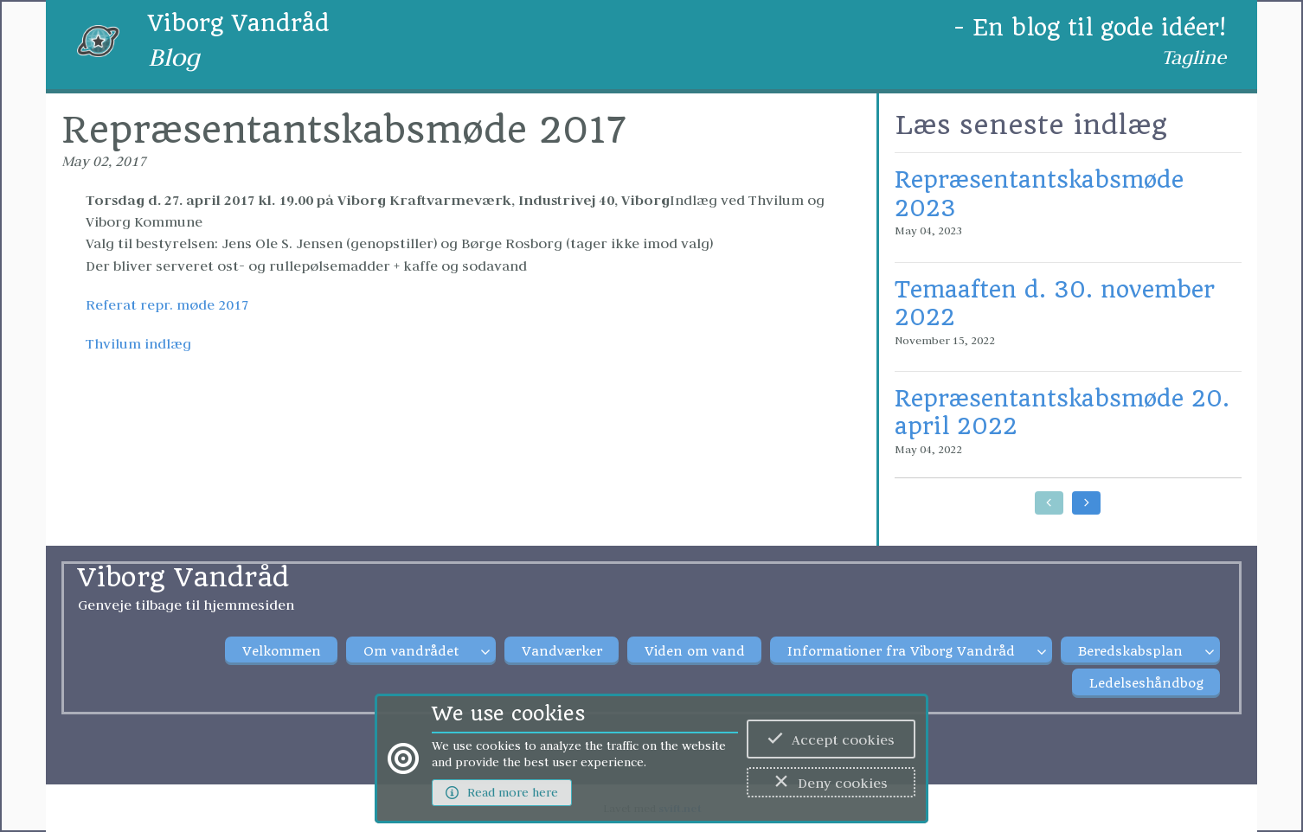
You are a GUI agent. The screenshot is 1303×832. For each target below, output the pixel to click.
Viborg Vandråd (238, 23)
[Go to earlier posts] (1049, 503)
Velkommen (281, 651)
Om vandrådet (411, 651)
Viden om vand (695, 651)
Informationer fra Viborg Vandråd (901, 651)
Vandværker (562, 651)
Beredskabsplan (1130, 651)
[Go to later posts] (1086, 503)
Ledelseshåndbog (1146, 683)
